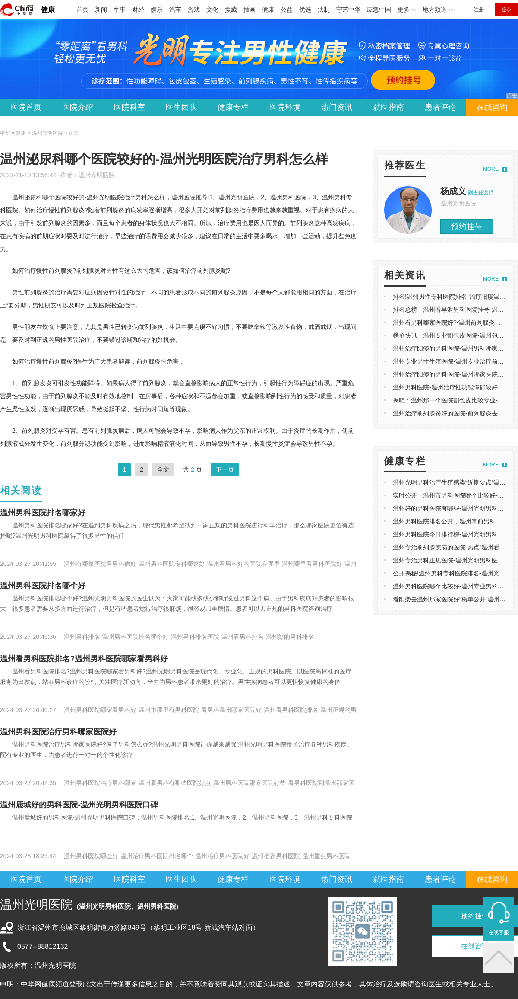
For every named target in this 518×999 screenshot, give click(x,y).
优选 (305, 9)
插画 (249, 9)
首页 (82, 9)
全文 (163, 469)
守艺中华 (348, 9)
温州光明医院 (97, 175)
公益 (287, 9)
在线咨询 (492, 107)
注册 (479, 9)
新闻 (101, 9)
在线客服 (498, 932)
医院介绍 (77, 107)
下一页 (225, 469)
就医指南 (388, 107)
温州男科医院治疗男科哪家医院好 (58, 732)
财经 (138, 9)
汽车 (175, 9)
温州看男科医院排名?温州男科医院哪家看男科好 (84, 658)
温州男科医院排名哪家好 (42, 512)
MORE (491, 169)
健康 (48, 9)
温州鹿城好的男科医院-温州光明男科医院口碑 (79, 805)
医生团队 (181, 107)
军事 (120, 9)
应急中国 (379, 9)
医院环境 (284, 107)
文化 (212, 9)
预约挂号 (466, 226)
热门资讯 (336, 107)
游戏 (194, 9)
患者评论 (440, 107)
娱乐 (157, 9)
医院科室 (129, 107)
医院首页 (25, 107)
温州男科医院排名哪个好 (42, 585)
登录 (506, 9)
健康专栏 (233, 107)
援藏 (231, 9)
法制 (324, 9)
